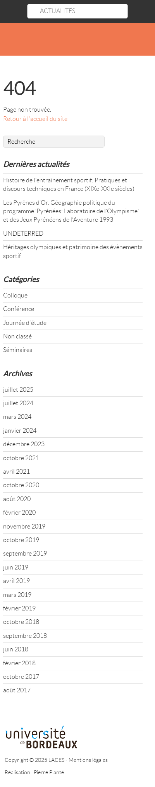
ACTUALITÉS (57, 11)
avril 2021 (16, 471)
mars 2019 (17, 595)
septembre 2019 (25, 553)
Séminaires (17, 350)
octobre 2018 (21, 622)
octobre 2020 (21, 485)
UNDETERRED (23, 233)
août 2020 (17, 499)
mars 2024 (17, 416)
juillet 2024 (18, 403)
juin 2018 (15, 649)
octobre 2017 (21, 676)
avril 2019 (16, 581)
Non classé (17, 336)
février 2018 (19, 663)
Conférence (18, 309)
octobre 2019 (21, 540)
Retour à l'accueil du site (35, 119)
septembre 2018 (25, 635)
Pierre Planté (49, 772)
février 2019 (19, 608)
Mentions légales (88, 760)
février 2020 (19, 512)
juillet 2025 (18, 389)
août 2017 (17, 690)
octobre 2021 (21, 458)
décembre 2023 (24, 444)
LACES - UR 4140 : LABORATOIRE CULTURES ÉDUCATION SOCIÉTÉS (77, 41)
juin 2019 (15, 567)
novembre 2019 (24, 526)
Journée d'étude (24, 323)
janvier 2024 (19, 430)
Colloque (15, 295)
